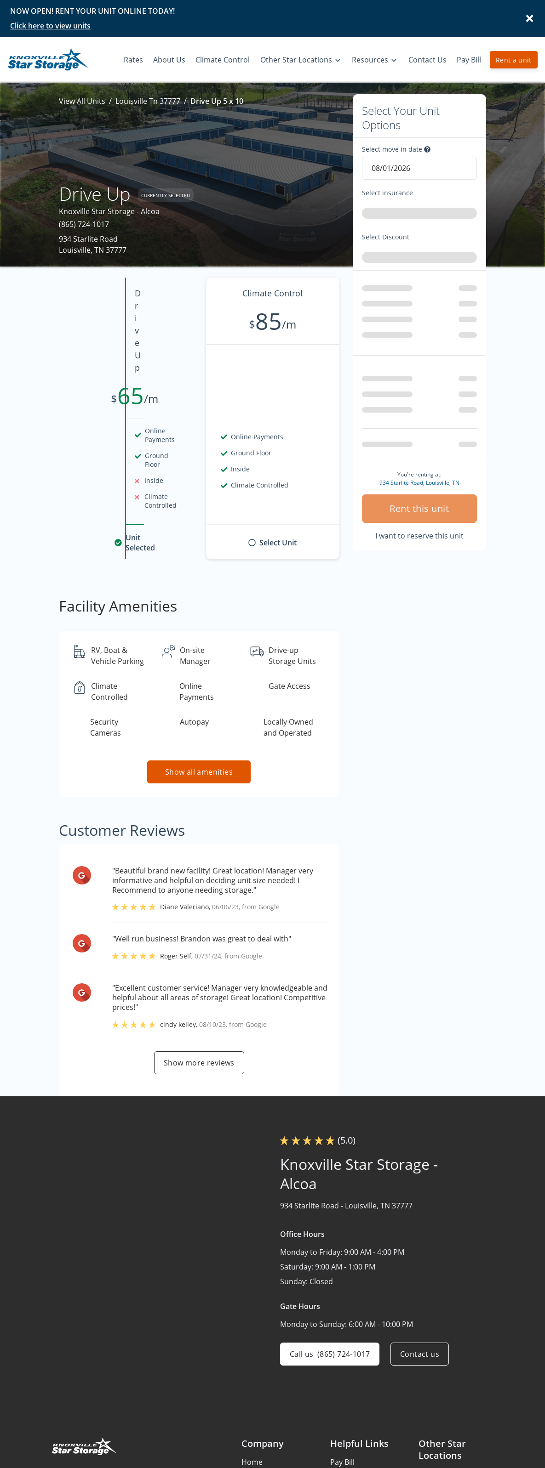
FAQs (339, 1399)
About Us (257, 1417)
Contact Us (260, 1453)
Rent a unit (514, 60)
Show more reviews (199, 982)
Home (252, 1382)
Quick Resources (359, 1453)
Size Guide (348, 1435)
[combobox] (419, 215)
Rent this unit (419, 475)
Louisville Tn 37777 (147, 101)
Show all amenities (199, 691)
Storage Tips (351, 1417)
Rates (251, 1399)
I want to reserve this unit (419, 503)
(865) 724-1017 (84, 224)
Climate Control (268, 1435)
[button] (60, 1428)
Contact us (419, 1274)
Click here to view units (50, 26)
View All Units (82, 101)
